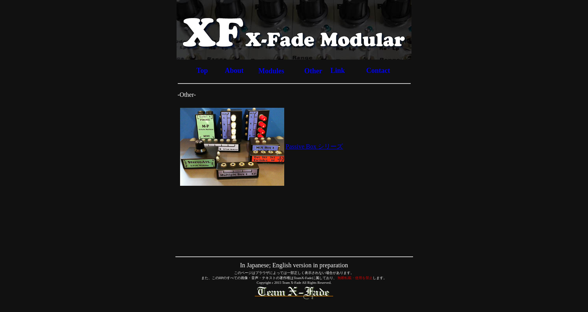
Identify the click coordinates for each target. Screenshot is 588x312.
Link (337, 70)
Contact (378, 70)
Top (202, 70)
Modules (271, 71)
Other (313, 71)
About (234, 70)
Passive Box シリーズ (314, 146)
